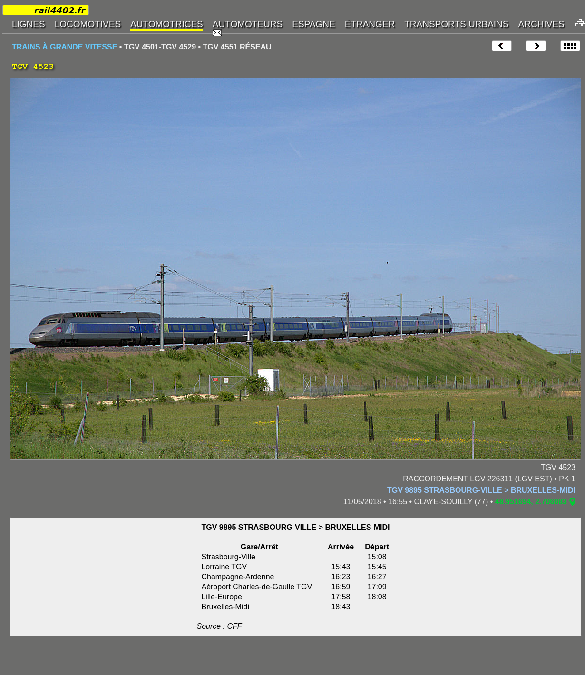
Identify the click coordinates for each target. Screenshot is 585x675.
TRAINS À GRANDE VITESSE (64, 47)
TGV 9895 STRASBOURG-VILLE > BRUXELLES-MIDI (481, 490)
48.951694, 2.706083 (531, 502)
